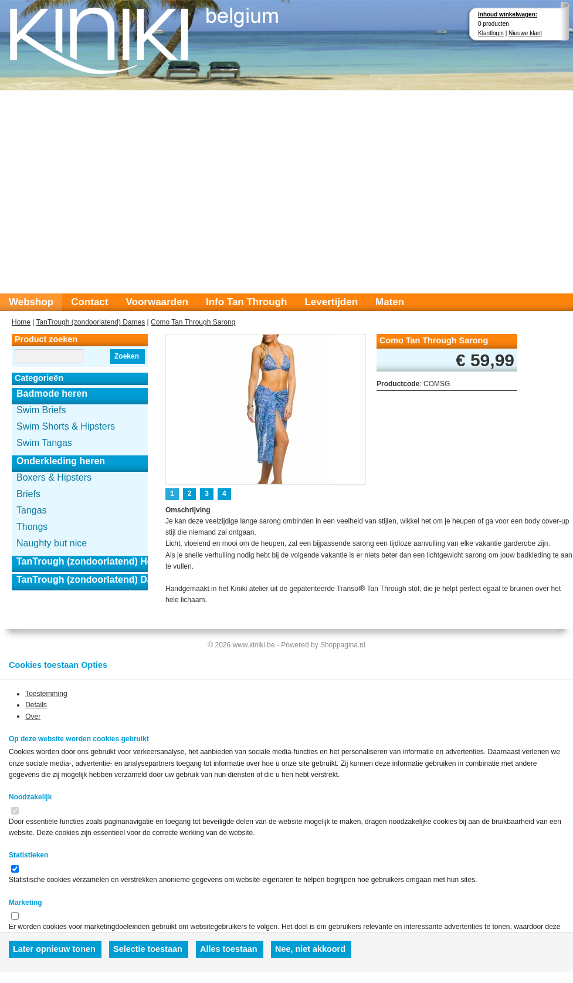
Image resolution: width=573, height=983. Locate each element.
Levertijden (331, 302)
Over (32, 716)
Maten (389, 302)
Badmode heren (51, 393)
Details (36, 705)
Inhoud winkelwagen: (507, 14)
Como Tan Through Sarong (193, 322)
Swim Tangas (44, 443)
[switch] (15, 811)
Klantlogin (491, 33)
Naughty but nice (51, 543)
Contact (89, 302)
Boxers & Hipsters (53, 477)
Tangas (31, 510)
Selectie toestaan (147, 949)
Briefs (28, 494)
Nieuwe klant (525, 33)
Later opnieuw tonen (54, 949)
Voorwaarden (157, 302)
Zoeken (126, 356)
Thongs (32, 527)
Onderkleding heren (60, 461)
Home (21, 322)
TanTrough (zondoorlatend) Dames (90, 322)
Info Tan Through (246, 302)
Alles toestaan (228, 949)
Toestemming (46, 694)
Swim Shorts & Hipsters (65, 426)
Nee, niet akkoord (310, 949)
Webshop (31, 302)
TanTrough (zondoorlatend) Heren (82, 561)
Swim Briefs (41, 410)
